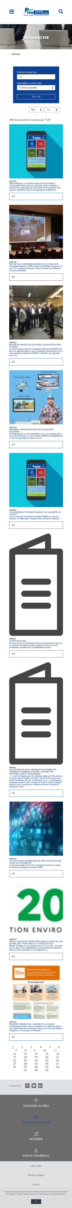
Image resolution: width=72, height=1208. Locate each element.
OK (36, 1201)
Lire (13, 196)
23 (25, 1060)
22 (14, 1060)
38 (36, 1070)
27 (14, 1063)
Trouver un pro (36, 1103)
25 (46, 1060)
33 (25, 1066)
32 (14, 1066)
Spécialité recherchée (29, 83)
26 (57, 1060)
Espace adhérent (36, 1153)
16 (57, 1053)
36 (57, 1066)
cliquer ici (34, 1194)
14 (36, 1053)
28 (25, 1063)
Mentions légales (36, 1175)
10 (44, 1050)
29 (36, 1063)
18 (25, 1057)
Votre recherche (26, 72)
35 (46, 1066)
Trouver (36, 96)
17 (14, 1057)
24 (36, 1060)
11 (55, 1050)
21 (57, 1057)
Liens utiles (36, 1166)
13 (25, 1053)
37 (25, 1070)
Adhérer (36, 1136)
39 (46, 1070)
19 (36, 1057)
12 (14, 1053)
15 (46, 1053)
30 (46, 1063)
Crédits (36, 1184)
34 (36, 1066)
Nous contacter (36, 1119)
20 (46, 1057)
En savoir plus (42, 1194)
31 (57, 1063)
